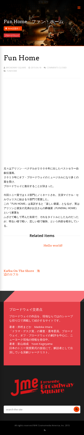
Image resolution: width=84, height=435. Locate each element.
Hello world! (53, 245)
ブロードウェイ (12, 35)
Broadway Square (16, 67)
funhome (12, 70)
